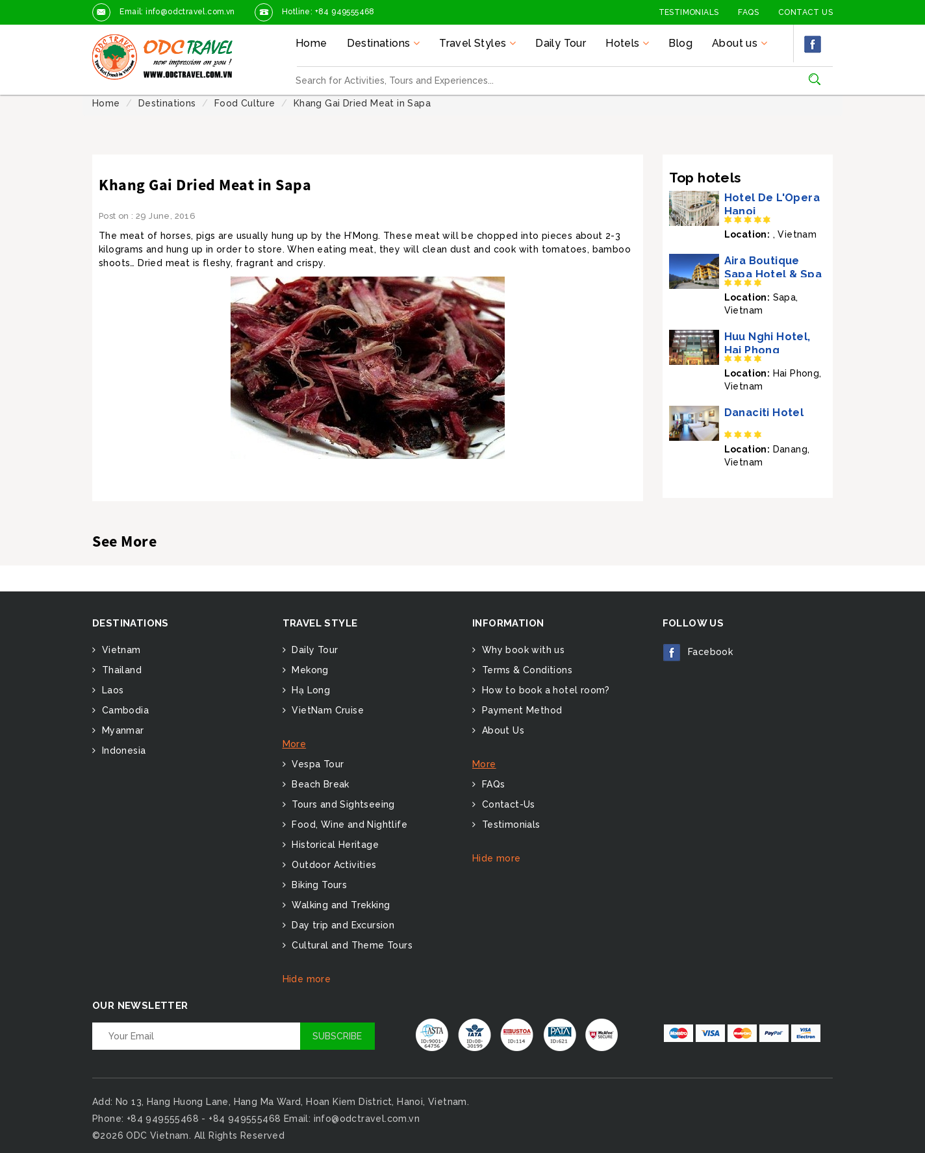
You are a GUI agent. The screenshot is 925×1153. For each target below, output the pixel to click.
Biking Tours (318, 885)
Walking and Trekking (339, 905)
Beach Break (319, 784)
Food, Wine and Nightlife (348, 824)
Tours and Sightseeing (342, 804)
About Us (501, 730)
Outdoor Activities (333, 865)
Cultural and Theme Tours (350, 945)
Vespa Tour (316, 764)
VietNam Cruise (326, 710)
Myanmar (121, 730)
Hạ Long (309, 690)
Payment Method (520, 710)
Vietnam (119, 650)
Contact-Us (507, 804)
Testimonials (689, 12)
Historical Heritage (334, 844)
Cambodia (124, 710)
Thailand (120, 670)
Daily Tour (560, 43)
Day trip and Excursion (341, 925)
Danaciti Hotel (764, 412)
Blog (680, 43)
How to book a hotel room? (544, 690)
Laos (111, 690)
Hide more (307, 979)
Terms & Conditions (525, 670)
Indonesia (122, 750)
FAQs (748, 12)
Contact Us (805, 12)
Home (311, 43)
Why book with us (521, 650)
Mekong (309, 670)
